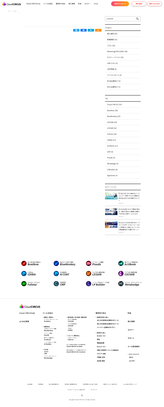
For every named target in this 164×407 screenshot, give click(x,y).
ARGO (131, 357)
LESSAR (70, 326)
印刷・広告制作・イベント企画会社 (108, 350)
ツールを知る (48, 4)
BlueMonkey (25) (113, 116)
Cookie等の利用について (130, 384)
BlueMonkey (48, 330)
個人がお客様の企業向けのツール (108, 324)
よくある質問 (24, 321)
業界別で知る (60, 4)
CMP (45, 353)
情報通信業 (100, 343)
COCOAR (71, 321)
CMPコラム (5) (112, 63)
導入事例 (72, 4)
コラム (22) (111, 45)
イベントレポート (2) (114, 75)
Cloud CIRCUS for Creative (75, 352)
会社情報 (29, 384)
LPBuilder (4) (112, 169)
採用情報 (40, 384)
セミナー (131, 329)
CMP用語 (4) (112, 69)
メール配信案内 (134, 346)
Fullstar (71, 339)
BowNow (47, 321)
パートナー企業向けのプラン (106, 327)
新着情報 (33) (112, 39)
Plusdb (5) (111, 157)
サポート (131, 338)
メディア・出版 (101, 354)
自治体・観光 (101, 361)
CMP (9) (110, 151)
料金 (79, 4)
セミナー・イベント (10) (115, 57)
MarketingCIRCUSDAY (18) (117, 51)
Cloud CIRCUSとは (33, 4)
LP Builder (47, 344)
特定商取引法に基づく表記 (90, 384)
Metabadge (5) (112, 163)
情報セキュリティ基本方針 (110, 384)
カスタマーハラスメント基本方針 (76, 389)
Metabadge (48, 358)
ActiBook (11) (112, 146)
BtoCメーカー (101, 346)
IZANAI (70, 330)
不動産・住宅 (101, 357)
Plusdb (46, 335)
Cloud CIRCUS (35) (114, 104)
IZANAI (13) (111, 140)
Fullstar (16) (112, 134)
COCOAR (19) (112, 122)
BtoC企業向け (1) (113, 87)
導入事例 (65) (112, 33)
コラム (96, 4)
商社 (98, 339)
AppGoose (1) (112, 175)
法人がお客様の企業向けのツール (108, 320)
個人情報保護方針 (54, 384)
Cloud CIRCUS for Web (74, 346)
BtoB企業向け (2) (113, 81)
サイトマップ (94, 389)
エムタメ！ (132, 361)
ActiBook (47, 339)
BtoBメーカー (101, 336)
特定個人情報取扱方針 (71, 384)
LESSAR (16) (112, 128)
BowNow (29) (112, 110)
